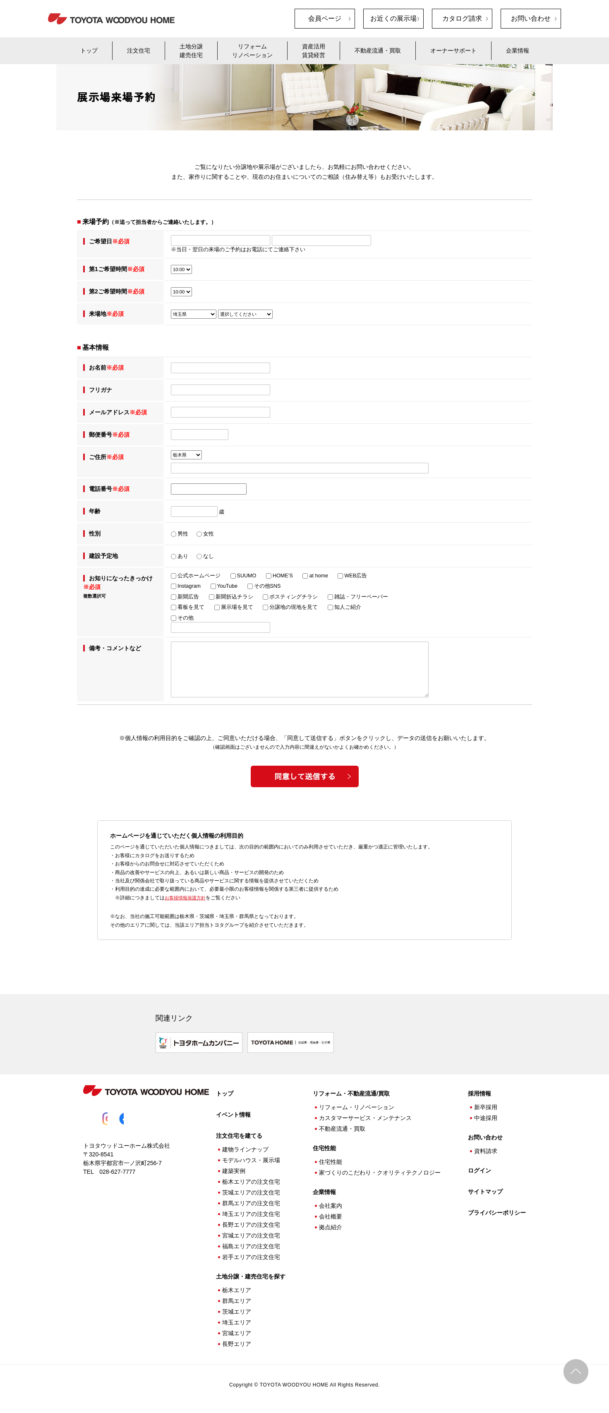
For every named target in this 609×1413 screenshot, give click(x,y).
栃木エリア (236, 1287)
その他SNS (267, 586)
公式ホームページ (199, 576)
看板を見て (190, 607)
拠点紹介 (330, 1224)
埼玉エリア (236, 1319)
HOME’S (283, 576)
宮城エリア (236, 1330)
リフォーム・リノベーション (356, 1104)
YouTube (227, 586)
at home (318, 576)
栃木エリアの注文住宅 (251, 1179)
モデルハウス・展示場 (251, 1157)
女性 (208, 534)
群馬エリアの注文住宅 (251, 1200)
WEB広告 (355, 576)
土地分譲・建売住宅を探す (250, 1273)
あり (182, 556)
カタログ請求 (462, 18)
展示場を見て (237, 607)
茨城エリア (236, 1309)
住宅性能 (330, 1159)
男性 (182, 534)
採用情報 (479, 1090)
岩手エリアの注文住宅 (251, 1254)
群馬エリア (236, 1298)
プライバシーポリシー (497, 1209)
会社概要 (330, 1213)
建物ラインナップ (245, 1146)
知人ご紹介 (347, 607)
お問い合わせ (531, 18)
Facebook (134, 1116)
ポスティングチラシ (293, 597)
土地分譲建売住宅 (191, 50)
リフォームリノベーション (252, 50)
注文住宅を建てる (239, 1132)
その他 (185, 618)
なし (208, 556)
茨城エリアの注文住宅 (251, 1189)
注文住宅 (138, 50)
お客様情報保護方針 (187, 898)
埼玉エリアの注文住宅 (251, 1211)
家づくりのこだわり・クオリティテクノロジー (380, 1170)
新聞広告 (188, 597)
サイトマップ (485, 1188)
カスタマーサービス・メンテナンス (365, 1115)
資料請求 (485, 1148)
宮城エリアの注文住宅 (251, 1232)
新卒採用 (485, 1104)
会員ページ (324, 18)
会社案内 (330, 1203)
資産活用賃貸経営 (313, 50)
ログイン (479, 1167)
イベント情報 (233, 1111)
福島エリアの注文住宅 (251, 1243)
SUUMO (247, 576)
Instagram (189, 586)
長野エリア (236, 1341)
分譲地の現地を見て (293, 607)
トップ (89, 50)
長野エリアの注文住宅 (251, 1222)
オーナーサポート (453, 50)
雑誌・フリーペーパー (361, 597)
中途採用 (485, 1115)
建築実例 (233, 1168)
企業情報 (517, 50)
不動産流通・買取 (378, 50)
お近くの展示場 (393, 18)
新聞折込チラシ (234, 597)
